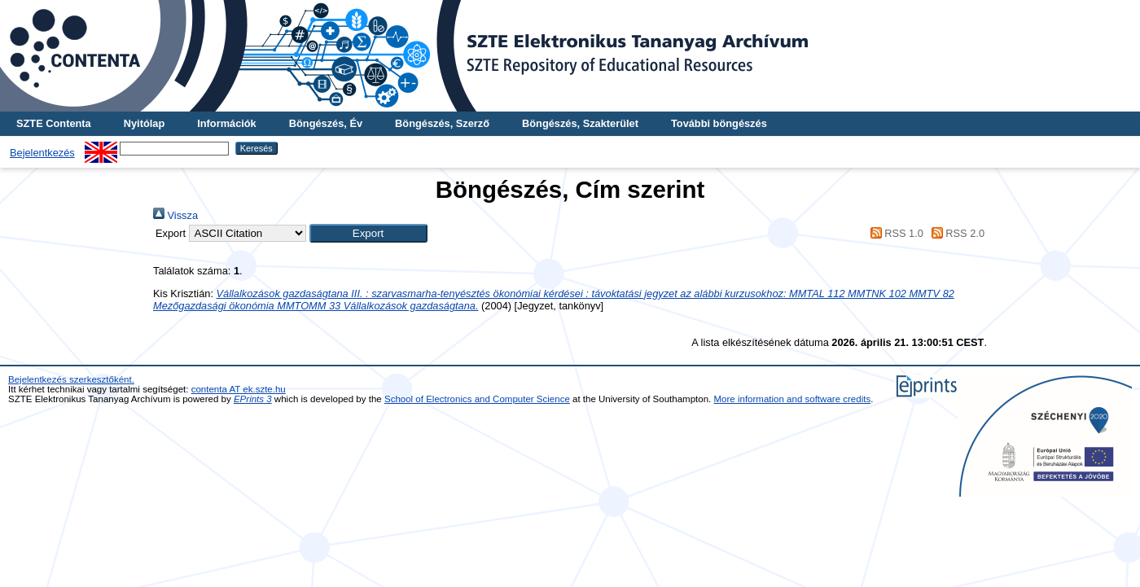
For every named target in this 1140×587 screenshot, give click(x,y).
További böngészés (719, 123)
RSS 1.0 (894, 233)
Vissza (175, 215)
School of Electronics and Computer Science (477, 399)
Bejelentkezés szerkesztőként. (71, 379)
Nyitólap (144, 123)
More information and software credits (792, 399)
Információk (226, 123)
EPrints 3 (253, 399)
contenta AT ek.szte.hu (238, 389)
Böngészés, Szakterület (580, 123)
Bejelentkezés (42, 153)
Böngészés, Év (325, 123)
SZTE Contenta (53, 123)
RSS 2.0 (955, 233)
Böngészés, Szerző (442, 123)
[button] (368, 233)
